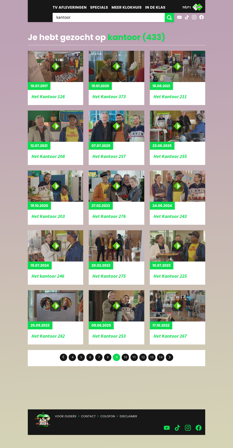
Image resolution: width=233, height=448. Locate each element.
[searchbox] (109, 17)
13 (151, 357)
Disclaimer (128, 416)
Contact (88, 416)
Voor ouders (65, 416)
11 (134, 357)
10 (125, 357)
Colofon (107, 416)
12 (143, 357)
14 (160, 357)
